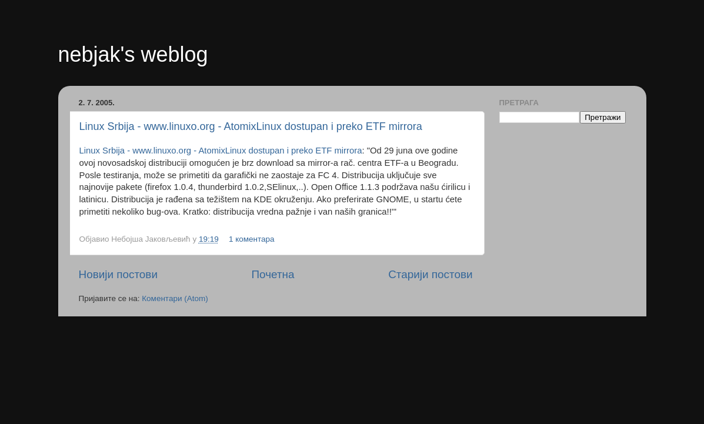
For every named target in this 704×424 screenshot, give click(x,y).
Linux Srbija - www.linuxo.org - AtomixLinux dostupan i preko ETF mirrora (250, 126)
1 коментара (252, 239)
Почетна (273, 274)
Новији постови (118, 274)
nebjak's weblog (133, 54)
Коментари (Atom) (175, 298)
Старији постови (430, 274)
